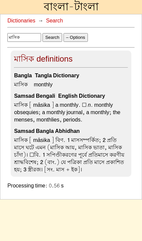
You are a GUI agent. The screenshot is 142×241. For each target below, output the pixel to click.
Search (54, 20)
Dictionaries (21, 20)
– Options (75, 37)
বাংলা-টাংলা (71, 7)
